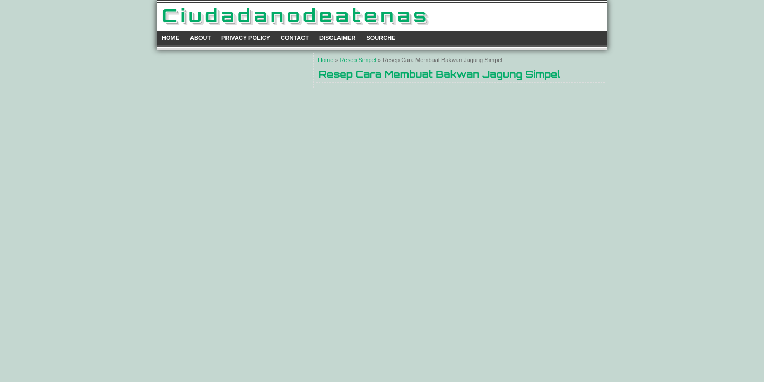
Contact (295, 37)
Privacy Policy (245, 37)
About (200, 37)
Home (170, 37)
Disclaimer (337, 37)
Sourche (380, 37)
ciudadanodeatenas (296, 15)
